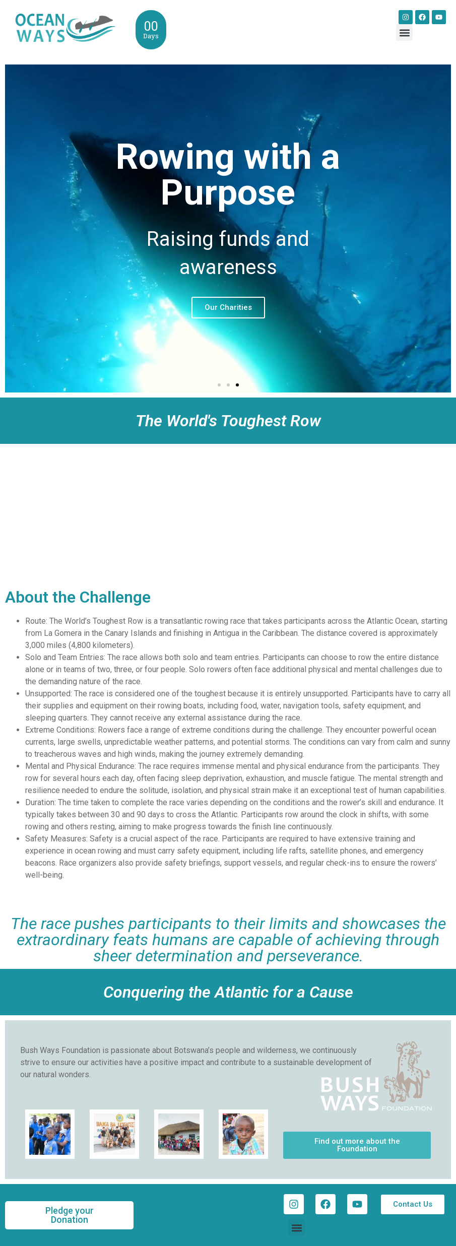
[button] (404, 32)
